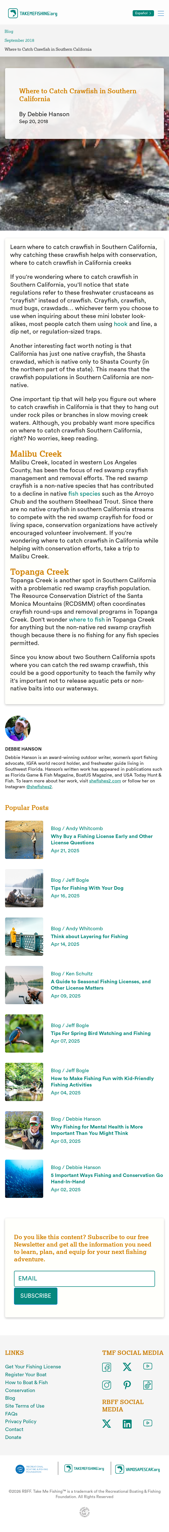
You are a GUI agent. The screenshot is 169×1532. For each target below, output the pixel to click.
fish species (84, 494)
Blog (9, 31)
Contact (14, 1429)
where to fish (87, 620)
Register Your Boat (26, 1374)
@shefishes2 (39, 786)
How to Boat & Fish (26, 1382)
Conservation (20, 1390)
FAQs (11, 1413)
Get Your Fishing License (33, 1366)
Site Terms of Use (24, 1405)
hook (121, 324)
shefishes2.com (105, 781)
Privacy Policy (20, 1421)
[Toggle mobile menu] (161, 13)
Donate (13, 1436)
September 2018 (19, 40)
